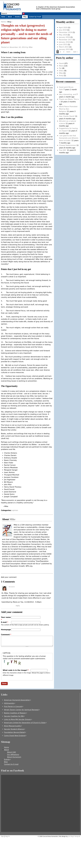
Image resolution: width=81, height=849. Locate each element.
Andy (61, 75)
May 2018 (63, 35)
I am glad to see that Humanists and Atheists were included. (68, 138)
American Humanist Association (17, 700)
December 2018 (65, 32)
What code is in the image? (16, 670)
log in (7, 836)
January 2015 (64, 49)
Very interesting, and (67, 94)
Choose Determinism (67, 145)
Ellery (61, 71)
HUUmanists (9, 703)
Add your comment (9, 577)
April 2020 (63, 27)
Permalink (12, 587)
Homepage (6, 630)
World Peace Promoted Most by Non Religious (68, 109)
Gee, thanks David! (67, 116)
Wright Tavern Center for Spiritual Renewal (22, 710)
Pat (60, 68)
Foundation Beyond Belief (15, 732)
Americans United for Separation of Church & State (25, 723)
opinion (15, 510)
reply (18, 606)
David (61, 63)
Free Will (62, 150)
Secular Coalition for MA (14, 716)
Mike (30, 47)
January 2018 (64, 37)
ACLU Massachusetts (13, 726)
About (10, 16)
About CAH (11, 752)
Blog (9, 22)
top (2, 836)
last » (75, 52)
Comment (6, 635)
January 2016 (64, 42)
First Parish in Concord (13, 706)
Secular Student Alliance (14, 729)
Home (3, 22)
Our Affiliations (13, 755)
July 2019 (63, 30)
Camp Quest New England (15, 736)
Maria (61, 66)
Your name (6, 618)
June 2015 (63, 44)
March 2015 (64, 47)
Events (18, 17)
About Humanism (14, 757)
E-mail (4, 622)
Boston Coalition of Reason (15, 713)
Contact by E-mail (35, 16)
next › (68, 52)
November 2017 (65, 40)
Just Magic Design (74, 836)
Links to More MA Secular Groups (18, 719)
